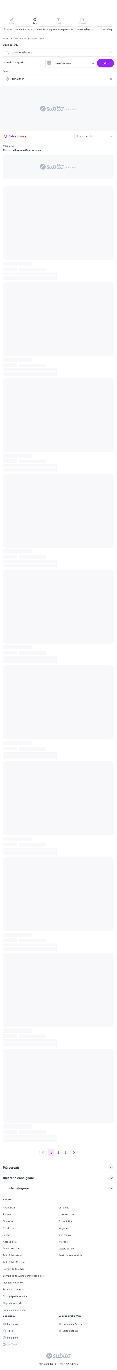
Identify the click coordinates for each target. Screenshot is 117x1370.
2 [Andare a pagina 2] (58, 1152)
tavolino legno (85, 29)
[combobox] (59, 52)
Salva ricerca (14, 136)
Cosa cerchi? (10, 44)
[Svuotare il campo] (111, 52)
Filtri (105, 63)
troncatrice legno (24, 29)
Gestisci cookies (12, 1248)
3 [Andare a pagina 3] (66, 1152)
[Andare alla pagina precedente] (43, 1152)
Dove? (7, 71)
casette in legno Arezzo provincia (55, 29)
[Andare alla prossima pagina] (74, 1152)
